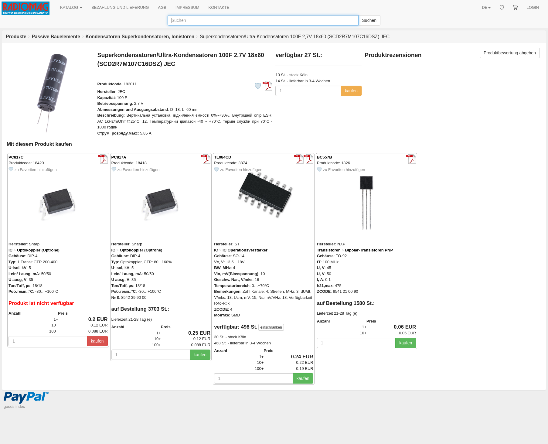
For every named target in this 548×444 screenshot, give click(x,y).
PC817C (16, 157)
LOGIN (533, 7)
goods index (14, 406)
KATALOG (71, 7)
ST (237, 244)
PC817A (118, 157)
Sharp (34, 244)
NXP (341, 244)
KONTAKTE (219, 7)
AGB (162, 7)
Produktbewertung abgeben (510, 52)
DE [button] (486, 7)
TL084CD (222, 157)
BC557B (324, 157)
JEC (121, 91)
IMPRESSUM (187, 7)
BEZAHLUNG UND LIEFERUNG (120, 7)
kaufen (351, 90)
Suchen (369, 20)
